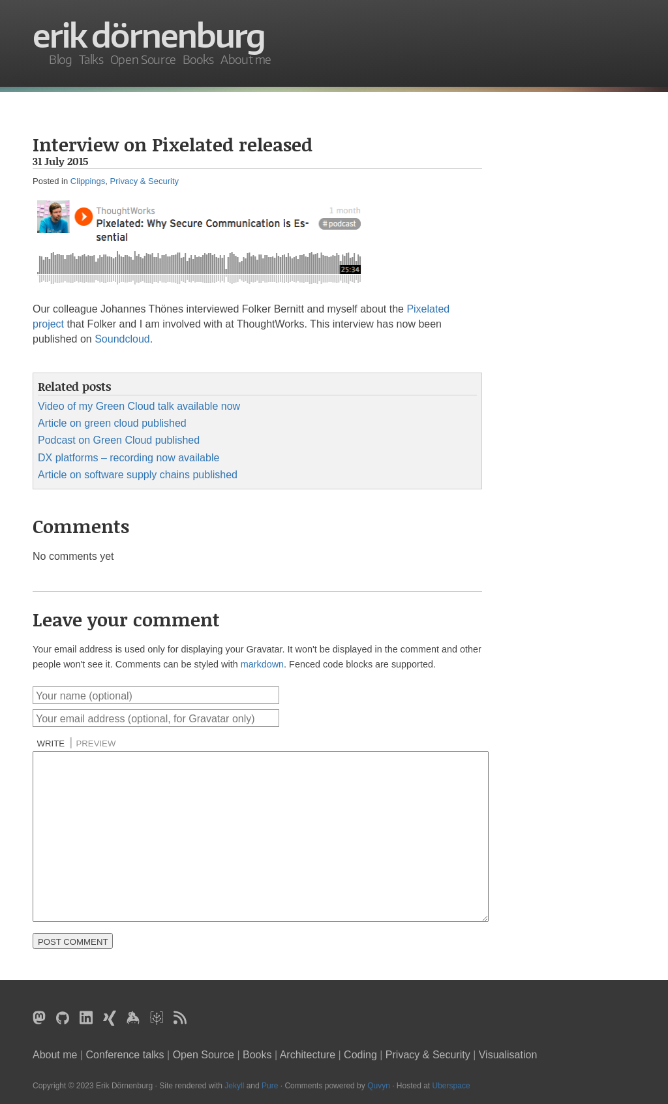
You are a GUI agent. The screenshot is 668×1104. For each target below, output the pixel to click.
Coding (360, 1054)
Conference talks (125, 1054)
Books (198, 59)
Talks (91, 59)
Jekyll (234, 1085)
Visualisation (508, 1054)
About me (245, 59)
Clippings (87, 181)
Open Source (143, 59)
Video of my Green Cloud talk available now (139, 406)
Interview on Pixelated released (172, 144)
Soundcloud (122, 339)
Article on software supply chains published (137, 474)
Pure (270, 1085)
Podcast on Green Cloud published (119, 440)
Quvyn (378, 1085)
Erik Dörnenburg (149, 35)
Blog (60, 59)
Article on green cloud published (112, 423)
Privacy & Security (144, 181)
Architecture (307, 1054)
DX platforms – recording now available (128, 457)
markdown (262, 664)
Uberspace (451, 1085)
